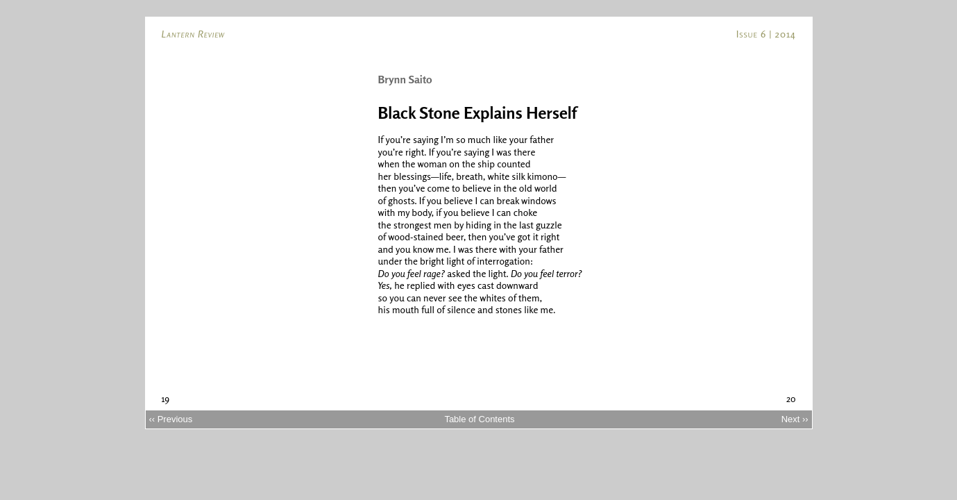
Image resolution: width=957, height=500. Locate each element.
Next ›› (794, 419)
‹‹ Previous (170, 419)
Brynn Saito (405, 79)
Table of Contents (479, 419)
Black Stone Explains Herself (477, 113)
